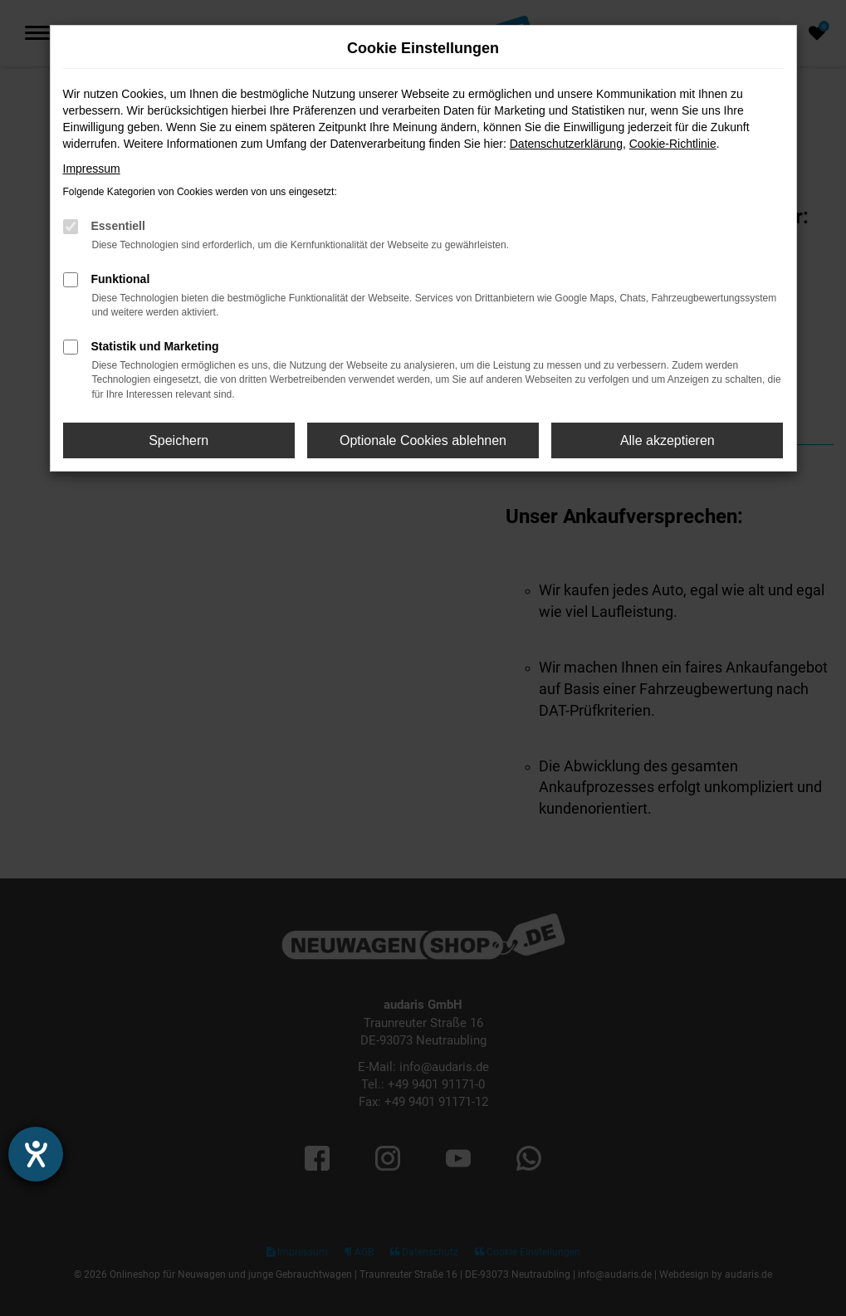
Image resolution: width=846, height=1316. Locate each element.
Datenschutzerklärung (566, 143)
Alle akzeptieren (667, 440)
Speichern (178, 440)
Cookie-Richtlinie (672, 143)
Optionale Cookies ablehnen (423, 440)
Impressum (91, 168)
